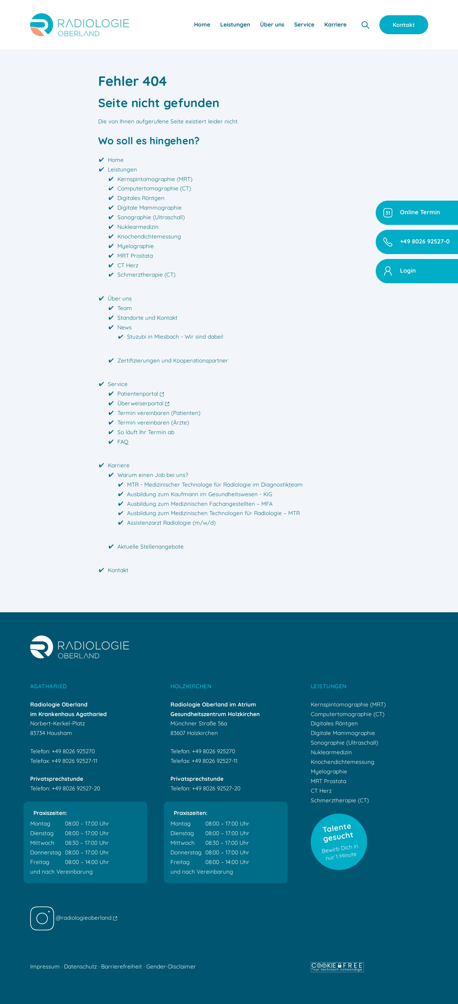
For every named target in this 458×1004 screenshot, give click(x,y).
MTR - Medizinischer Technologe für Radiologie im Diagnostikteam (215, 484)
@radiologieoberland (73, 917)
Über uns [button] (272, 24)
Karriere (119, 465)
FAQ (122, 441)
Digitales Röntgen (140, 197)
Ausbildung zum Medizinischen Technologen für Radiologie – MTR (213, 512)
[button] (365, 24)
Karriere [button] (335, 24)
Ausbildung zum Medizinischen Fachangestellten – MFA (200, 503)
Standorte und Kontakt (147, 317)
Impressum (45, 966)
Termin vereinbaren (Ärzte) (153, 422)
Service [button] (304, 24)
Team (124, 307)
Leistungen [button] (235, 24)
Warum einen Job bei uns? (152, 474)
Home (202, 24)
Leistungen (122, 169)
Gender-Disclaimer (171, 966)
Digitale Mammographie (149, 207)
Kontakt (404, 24)
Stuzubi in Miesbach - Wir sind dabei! (175, 336)
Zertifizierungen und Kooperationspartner (172, 360)
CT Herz (127, 265)
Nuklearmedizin (138, 226)
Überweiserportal (143, 403)
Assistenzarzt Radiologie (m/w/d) (171, 522)
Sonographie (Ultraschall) (151, 217)
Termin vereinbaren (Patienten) (158, 412)
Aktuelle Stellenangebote (150, 546)
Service (118, 383)
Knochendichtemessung (149, 236)
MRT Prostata (135, 255)
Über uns (120, 298)
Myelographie (135, 245)
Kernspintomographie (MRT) (154, 178)
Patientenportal (140, 393)
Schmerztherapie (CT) (146, 274)
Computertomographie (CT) (154, 188)
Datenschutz (80, 966)
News (124, 327)
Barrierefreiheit (121, 966)
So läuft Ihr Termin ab (145, 432)
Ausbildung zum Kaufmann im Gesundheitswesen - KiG (199, 494)
